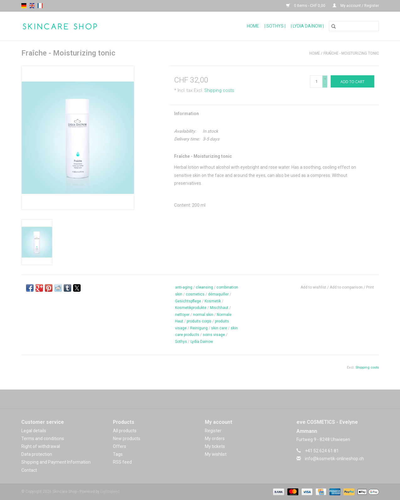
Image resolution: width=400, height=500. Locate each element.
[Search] (354, 26)
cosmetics (195, 294)
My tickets (215, 446)
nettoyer (182, 314)
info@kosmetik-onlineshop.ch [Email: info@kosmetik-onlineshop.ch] (334, 458)
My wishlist (216, 454)
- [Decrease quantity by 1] (325, 84)
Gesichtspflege (188, 301)
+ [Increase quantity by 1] (325, 79)
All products (124, 430)
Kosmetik (213, 301)
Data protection (36, 454)
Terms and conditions (42, 438)
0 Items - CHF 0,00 (306, 5)
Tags (118, 454)
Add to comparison (347, 287)
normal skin (203, 314)
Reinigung (199, 328)
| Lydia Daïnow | (307, 26)
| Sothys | (274, 26)
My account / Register (356, 5)
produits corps (199, 321)
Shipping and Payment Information (56, 462)
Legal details (33, 430)
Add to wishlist (314, 287)
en (32, 5)
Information (186, 113)
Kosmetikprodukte (190, 308)
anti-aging (183, 287)
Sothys (181, 341)
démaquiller (218, 294)
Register (213, 430)
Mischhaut (219, 308)
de (23, 5)
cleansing (204, 287)
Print (370, 287)
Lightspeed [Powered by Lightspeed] (110, 491)
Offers (119, 446)
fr (40, 5)
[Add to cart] (352, 81)
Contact (29, 470)
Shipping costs (219, 90)
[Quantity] (316, 81)
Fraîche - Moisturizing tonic (351, 53)
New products (126, 438)
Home (253, 26)
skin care (219, 328)
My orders (215, 438)
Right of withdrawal (40, 446)
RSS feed (122, 462)
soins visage (214, 334)
